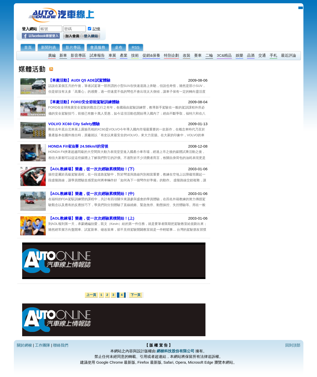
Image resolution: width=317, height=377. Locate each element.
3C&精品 (224, 55)
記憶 (96, 29)
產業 (123, 55)
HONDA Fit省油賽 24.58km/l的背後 (78, 146)
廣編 (52, 55)
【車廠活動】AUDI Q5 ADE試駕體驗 (79, 80)
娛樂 (239, 55)
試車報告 (97, 55)
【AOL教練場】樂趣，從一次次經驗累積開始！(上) (91, 218)
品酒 (251, 55)
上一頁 (91, 295)
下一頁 (135, 295)
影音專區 (78, 55)
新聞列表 (48, 47)
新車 (63, 55)
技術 (135, 55)
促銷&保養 (151, 55)
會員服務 (97, 47)
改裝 (186, 55)
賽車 (198, 55)
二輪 (209, 55)
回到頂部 (292, 345)
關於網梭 (24, 345)
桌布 (118, 47)
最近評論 (288, 55)
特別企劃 (171, 55)
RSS (135, 47)
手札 (273, 55)
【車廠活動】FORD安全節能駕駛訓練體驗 (84, 102)
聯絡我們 (60, 345)
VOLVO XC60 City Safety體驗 (74, 124)
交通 (262, 55)
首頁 (28, 47)
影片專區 (73, 47)
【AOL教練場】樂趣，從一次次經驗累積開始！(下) (91, 169)
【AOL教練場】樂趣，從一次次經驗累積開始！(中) (91, 193)
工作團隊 (42, 345)
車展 (112, 55)
